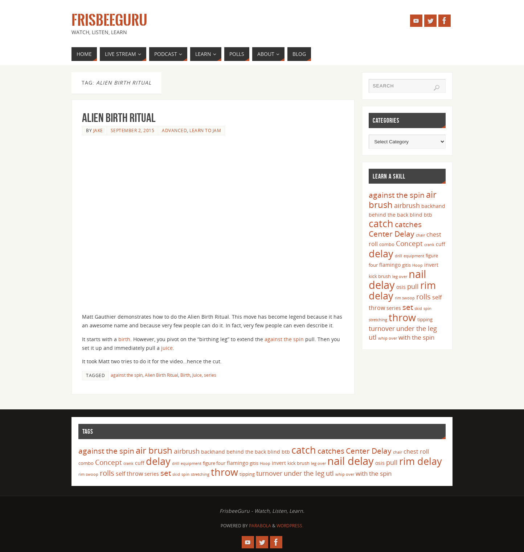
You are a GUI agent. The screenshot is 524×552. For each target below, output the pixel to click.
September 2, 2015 (133, 130)
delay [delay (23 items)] (381, 253)
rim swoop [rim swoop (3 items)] (405, 297)
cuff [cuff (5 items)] (440, 244)
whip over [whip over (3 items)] (387, 338)
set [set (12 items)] (407, 307)
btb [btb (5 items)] (428, 214)
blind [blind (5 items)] (416, 214)
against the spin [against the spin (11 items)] (397, 195)
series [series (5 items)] (393, 307)
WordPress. (290, 526)
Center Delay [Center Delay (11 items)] (391, 234)
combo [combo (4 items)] (386, 244)
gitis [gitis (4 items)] (406, 265)
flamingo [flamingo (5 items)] (390, 264)
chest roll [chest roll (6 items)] (416, 451)
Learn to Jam (205, 130)
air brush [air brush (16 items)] (154, 450)
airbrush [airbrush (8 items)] (407, 205)
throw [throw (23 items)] (402, 317)
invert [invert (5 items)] (431, 264)
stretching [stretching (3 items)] (378, 319)
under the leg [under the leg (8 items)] (416, 328)
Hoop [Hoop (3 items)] (417, 265)
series (210, 375)
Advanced (174, 130)
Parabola (260, 526)
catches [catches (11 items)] (408, 224)
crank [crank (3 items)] (429, 244)
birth (124, 339)
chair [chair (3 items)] (420, 235)
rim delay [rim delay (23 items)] (420, 461)
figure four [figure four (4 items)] (214, 463)
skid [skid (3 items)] (418, 308)
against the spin (284, 339)
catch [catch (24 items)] (381, 223)
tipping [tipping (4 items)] (425, 319)
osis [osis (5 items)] (401, 286)
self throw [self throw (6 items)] (129, 474)
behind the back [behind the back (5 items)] (388, 214)
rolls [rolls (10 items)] (423, 297)
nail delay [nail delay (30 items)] (350, 461)
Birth (185, 375)
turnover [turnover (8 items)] (382, 328)
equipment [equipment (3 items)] (414, 255)
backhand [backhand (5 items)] (433, 206)
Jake (98, 130)
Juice (197, 375)
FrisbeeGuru (109, 20)
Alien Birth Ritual (119, 117)
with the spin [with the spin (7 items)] (416, 337)
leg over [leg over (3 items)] (399, 276)
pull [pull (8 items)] (413, 286)
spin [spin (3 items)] (427, 308)
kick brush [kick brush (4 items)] (380, 276)
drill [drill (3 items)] (398, 255)
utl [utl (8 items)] (373, 337)
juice (167, 347)
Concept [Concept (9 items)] (409, 243)
